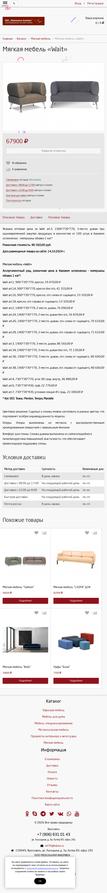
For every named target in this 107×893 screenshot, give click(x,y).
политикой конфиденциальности (42, 868)
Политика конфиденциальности (52, 798)
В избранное (19, 163)
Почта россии (13, 200)
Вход (78, 3)
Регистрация (95, 3)
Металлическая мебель (53, 729)
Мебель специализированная (53, 723)
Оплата (52, 772)
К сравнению (19, 169)
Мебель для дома (53, 716)
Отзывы (52, 784)
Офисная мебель (54, 710)
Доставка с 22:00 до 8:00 (19, 190)
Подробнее (25, 600)
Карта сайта (52, 804)
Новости (52, 778)
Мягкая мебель (53, 742)
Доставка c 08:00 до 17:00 (20, 185)
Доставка (36, 217)
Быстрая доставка (16, 195)
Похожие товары (59, 217)
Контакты (52, 791)
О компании (52, 759)
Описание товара (13, 217)
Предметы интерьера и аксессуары (53, 736)
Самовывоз (12, 179)
